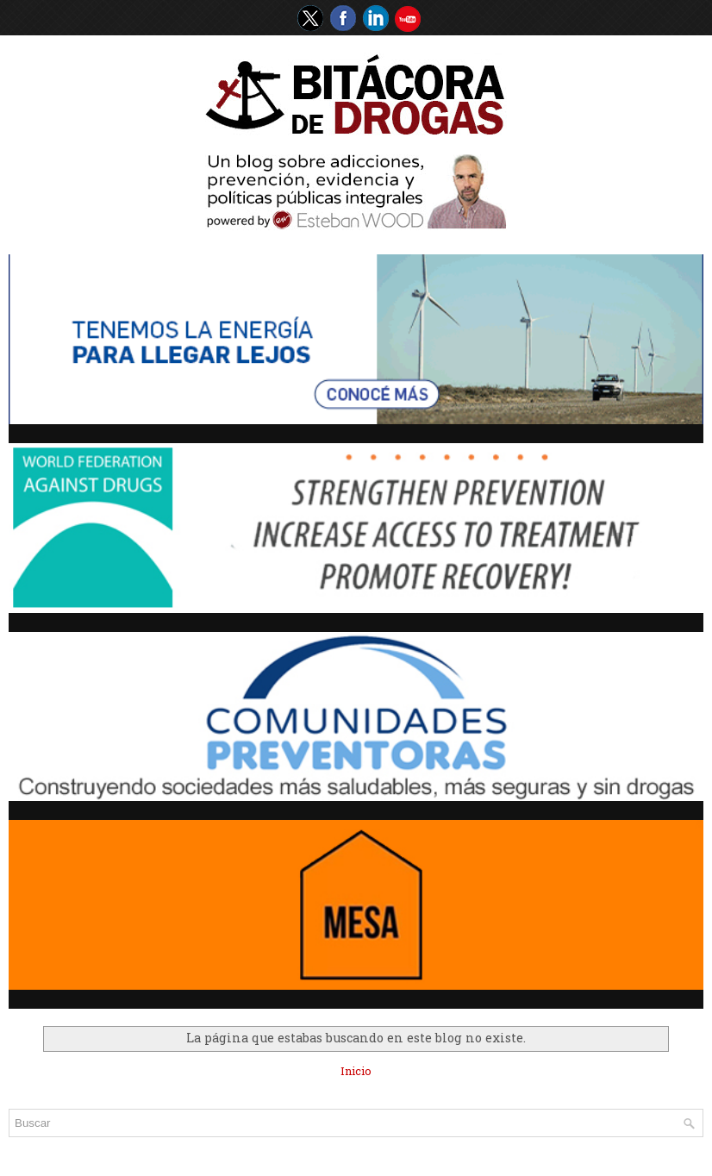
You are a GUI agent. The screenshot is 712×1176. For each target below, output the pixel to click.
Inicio (356, 1071)
